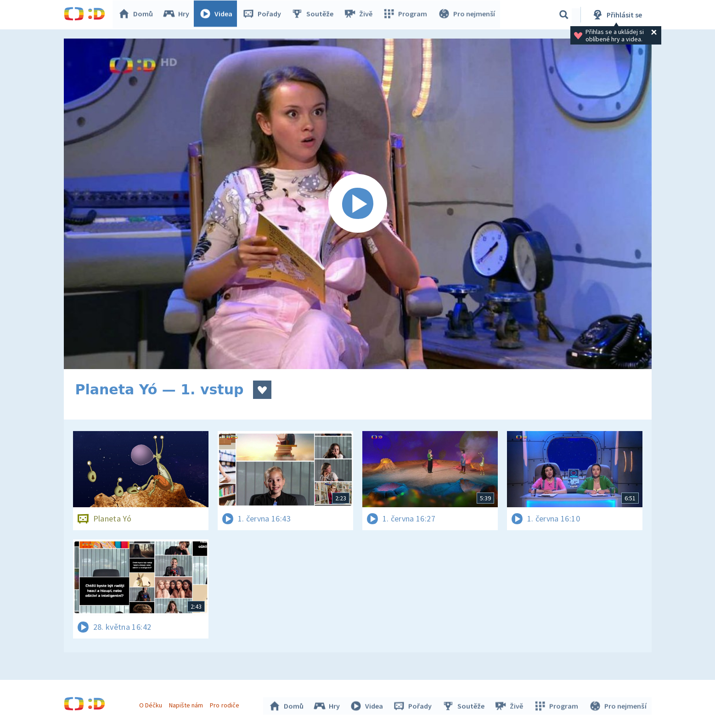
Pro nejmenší (467, 15)
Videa (218, 15)
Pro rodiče (225, 704)
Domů (138, 15)
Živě (360, 15)
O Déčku (152, 704)
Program (406, 15)
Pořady (264, 15)
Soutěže (314, 15)
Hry (178, 15)
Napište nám (187, 704)
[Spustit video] (358, 204)
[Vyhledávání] (563, 14)
